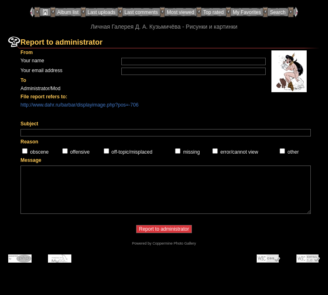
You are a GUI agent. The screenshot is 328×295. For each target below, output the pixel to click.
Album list (68, 12)
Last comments (141, 12)
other (292, 152)
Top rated (213, 12)
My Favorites (247, 12)
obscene (39, 152)
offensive (80, 152)
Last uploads (102, 12)
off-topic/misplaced (132, 152)
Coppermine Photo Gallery (174, 243)
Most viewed (180, 12)
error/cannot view (239, 152)
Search (277, 12)
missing (191, 152)
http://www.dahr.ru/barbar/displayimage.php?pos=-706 (79, 105)
